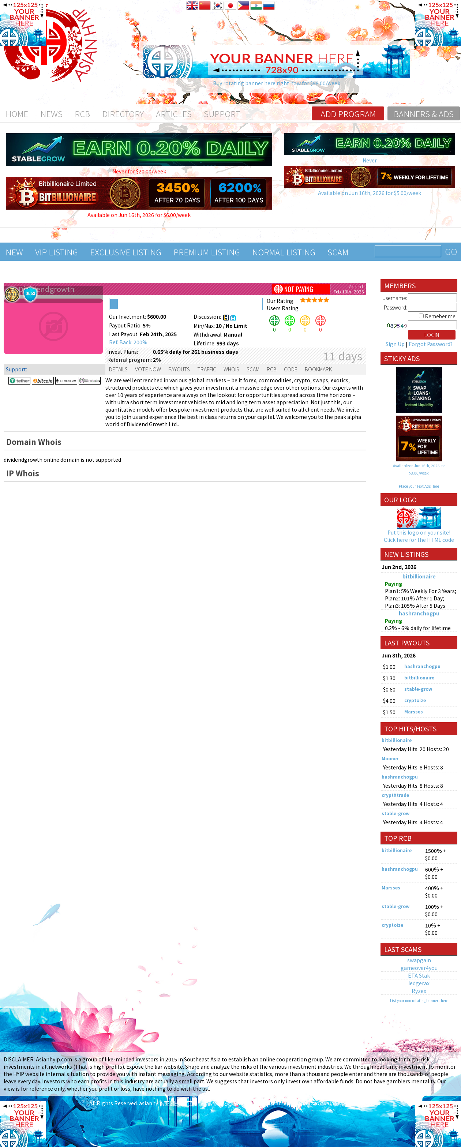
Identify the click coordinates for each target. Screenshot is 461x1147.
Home (16, 113)
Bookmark (318, 369)
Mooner (390, 758)
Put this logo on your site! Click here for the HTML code (419, 536)
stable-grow (418, 689)
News (51, 113)
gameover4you (419, 967)
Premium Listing (206, 252)
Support (222, 113)
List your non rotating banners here (419, 1000)
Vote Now (148, 369)
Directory (123, 113)
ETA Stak (419, 975)
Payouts (179, 369)
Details (118, 369)
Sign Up (395, 344)
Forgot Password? (431, 344)
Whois (231, 369)
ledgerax (419, 983)
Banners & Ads (424, 113)
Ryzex (419, 990)
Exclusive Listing (125, 252)
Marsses (413, 711)
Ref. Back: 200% (128, 342)
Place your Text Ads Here (419, 486)
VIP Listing (56, 252)
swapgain (419, 960)
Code (290, 369)
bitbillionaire (419, 576)
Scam (337, 252)
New (14, 252)
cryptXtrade (395, 795)
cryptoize (415, 700)
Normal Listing (283, 252)
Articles (174, 113)
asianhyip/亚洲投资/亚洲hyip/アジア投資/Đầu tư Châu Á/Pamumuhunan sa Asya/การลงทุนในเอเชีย (255, 1103)
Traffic (206, 369)
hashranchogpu (419, 613)
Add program (348, 113)
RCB (82, 113)
